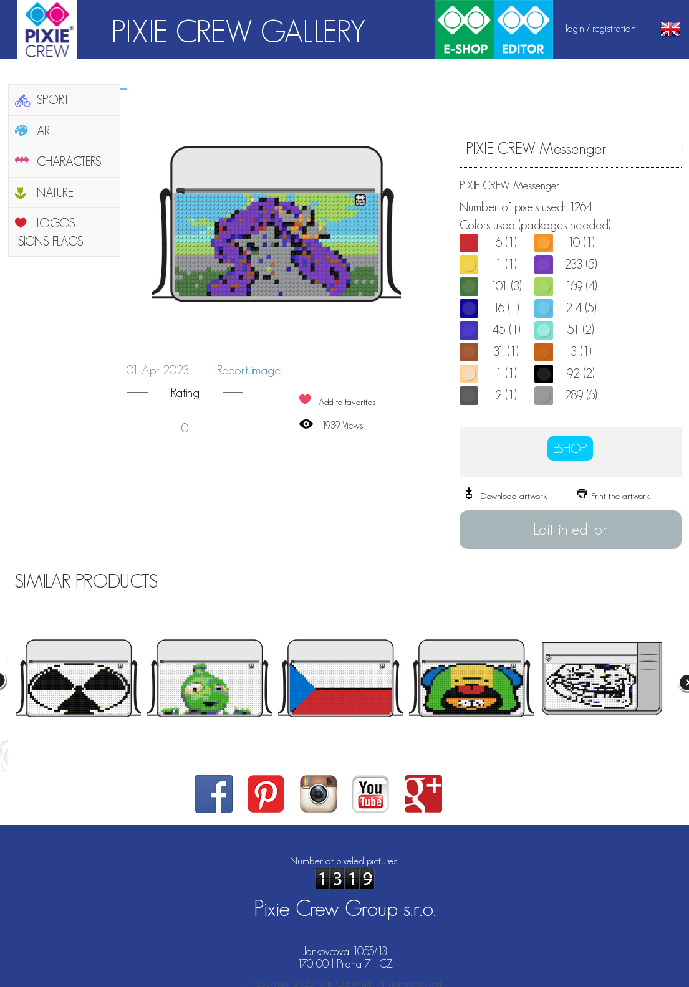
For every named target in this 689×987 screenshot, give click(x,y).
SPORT (53, 100)
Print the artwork (620, 495)
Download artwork (513, 495)
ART (46, 131)
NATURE (55, 192)
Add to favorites (347, 401)
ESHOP (570, 448)
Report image (249, 370)
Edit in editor (570, 529)
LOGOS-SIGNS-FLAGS (51, 232)
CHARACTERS (69, 161)
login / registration (601, 28)
